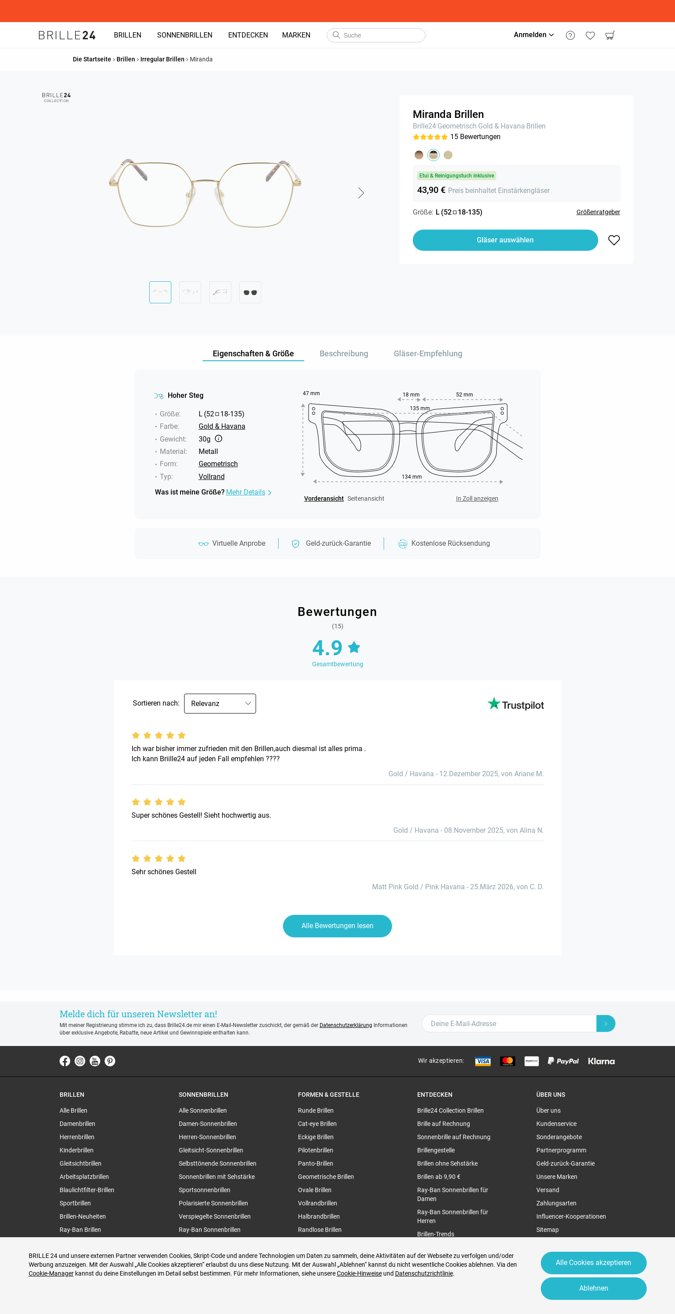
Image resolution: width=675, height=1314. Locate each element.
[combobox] (376, 35)
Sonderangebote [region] (559, 1136)
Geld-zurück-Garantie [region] (565, 1163)
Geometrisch (457, 126)
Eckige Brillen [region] (316, 1136)
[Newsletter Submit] (606, 1023)
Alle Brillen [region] (73, 1110)
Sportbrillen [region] (75, 1203)
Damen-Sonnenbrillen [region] (208, 1123)
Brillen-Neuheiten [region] (83, 1216)
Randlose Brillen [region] (320, 1229)
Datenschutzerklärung (346, 1025)
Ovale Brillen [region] (315, 1189)
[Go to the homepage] (67, 35)
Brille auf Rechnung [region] (443, 1123)
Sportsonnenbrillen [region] (204, 1189)
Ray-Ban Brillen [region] (80, 1229)
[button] (361, 193)
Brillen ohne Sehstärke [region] (447, 1163)
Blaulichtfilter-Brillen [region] (87, 1189)
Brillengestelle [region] (436, 1150)
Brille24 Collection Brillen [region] (450, 1110)
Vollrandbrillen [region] (317, 1203)
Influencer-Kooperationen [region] (571, 1216)
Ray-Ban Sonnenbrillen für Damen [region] (452, 1194)
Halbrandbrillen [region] (319, 1216)
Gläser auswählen (505, 240)
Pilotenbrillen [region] (315, 1150)
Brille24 (424, 126)
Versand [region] (547, 1189)
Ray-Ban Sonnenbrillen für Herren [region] (452, 1216)
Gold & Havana (501, 126)
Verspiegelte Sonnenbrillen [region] (215, 1216)
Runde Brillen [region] (316, 1110)
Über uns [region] (548, 1110)
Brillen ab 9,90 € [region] (438, 1176)
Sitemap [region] (547, 1229)
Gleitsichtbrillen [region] (81, 1163)
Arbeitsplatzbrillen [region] (84, 1176)
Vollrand (212, 476)
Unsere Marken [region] (556, 1176)
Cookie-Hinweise (359, 1273)
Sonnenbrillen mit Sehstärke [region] (217, 1176)
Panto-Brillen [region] (315, 1163)
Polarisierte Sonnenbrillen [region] (213, 1203)
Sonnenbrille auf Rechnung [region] (453, 1136)
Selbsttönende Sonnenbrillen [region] (217, 1163)
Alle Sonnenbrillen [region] (203, 1110)
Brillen (536, 126)
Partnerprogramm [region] (561, 1150)
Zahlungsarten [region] (556, 1203)
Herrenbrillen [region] (77, 1136)
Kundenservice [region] (556, 1123)
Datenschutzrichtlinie (424, 1273)
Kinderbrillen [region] (77, 1150)
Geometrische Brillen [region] (326, 1176)
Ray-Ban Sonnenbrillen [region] (210, 1229)
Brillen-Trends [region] (435, 1234)
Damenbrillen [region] (77, 1123)
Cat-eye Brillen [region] (317, 1123)
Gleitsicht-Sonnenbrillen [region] (211, 1150)
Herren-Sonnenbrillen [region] (207, 1136)
